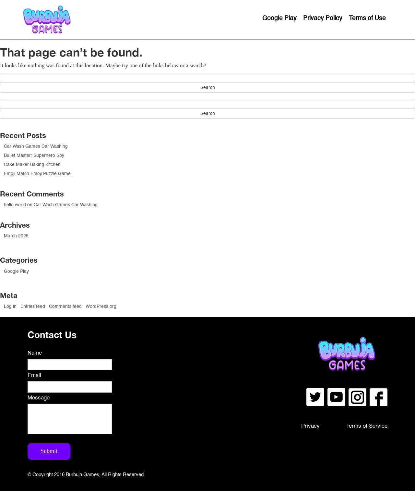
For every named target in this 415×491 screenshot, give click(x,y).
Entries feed (32, 306)
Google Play (279, 18)
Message (39, 398)
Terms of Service (366, 426)
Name (35, 353)
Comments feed (65, 306)
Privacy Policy (322, 18)
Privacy (310, 426)
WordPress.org (101, 306)
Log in (10, 306)
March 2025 (16, 236)
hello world (15, 205)
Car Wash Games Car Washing (36, 146)
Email (34, 375)
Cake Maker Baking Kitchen (32, 164)
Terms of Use (367, 18)
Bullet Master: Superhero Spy (34, 155)
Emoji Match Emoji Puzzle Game (37, 173)
